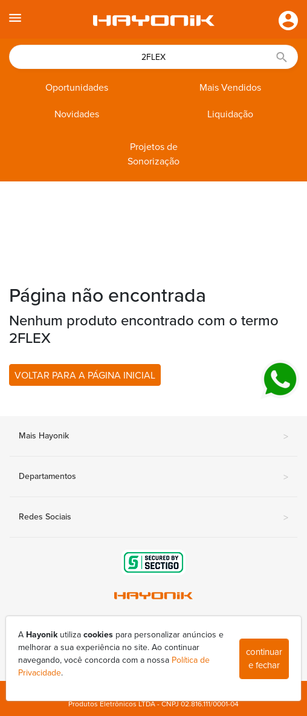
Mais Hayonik (153, 436)
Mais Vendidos (230, 88)
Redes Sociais (153, 517)
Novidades (76, 114)
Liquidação (230, 114)
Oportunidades (76, 88)
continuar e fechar (264, 658)
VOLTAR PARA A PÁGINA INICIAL (85, 375)
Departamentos (153, 477)
